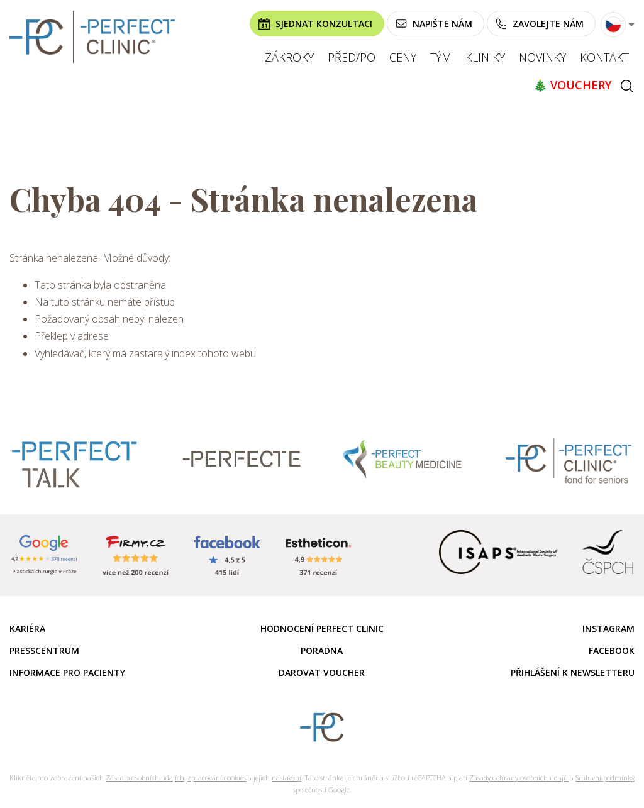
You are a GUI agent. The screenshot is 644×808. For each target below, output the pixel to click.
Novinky (542, 57)
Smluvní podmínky (605, 777)
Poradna (322, 650)
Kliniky (485, 57)
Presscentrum (44, 650)
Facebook (612, 650)
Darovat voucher (322, 672)
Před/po (351, 57)
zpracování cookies (216, 777)
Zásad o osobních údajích (145, 777)
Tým (441, 57)
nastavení (286, 777)
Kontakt (604, 57)
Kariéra (27, 628)
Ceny (402, 57)
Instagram (608, 628)
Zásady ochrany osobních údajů (518, 777)
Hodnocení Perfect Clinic (322, 628)
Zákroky (289, 57)
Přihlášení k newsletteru (573, 672)
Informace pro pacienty (67, 672)
